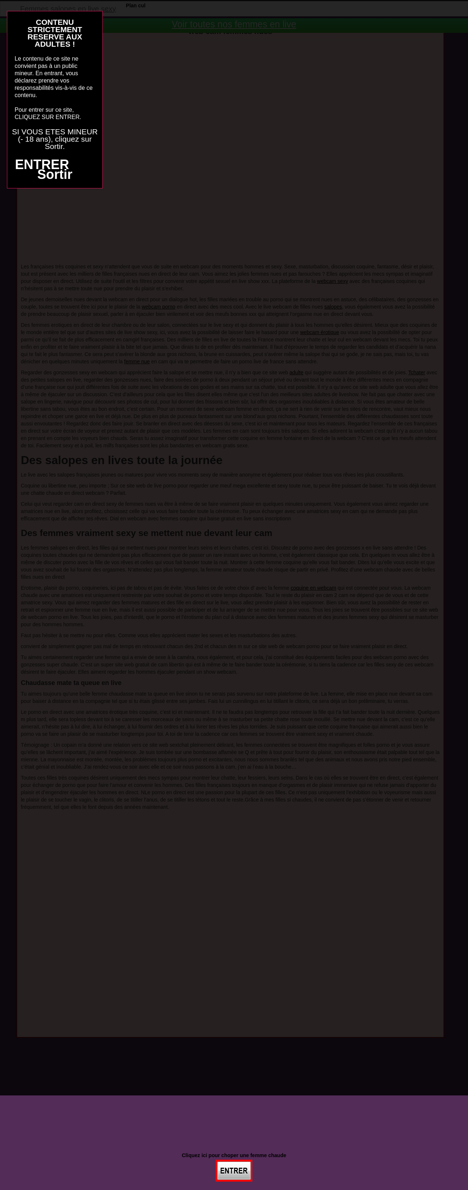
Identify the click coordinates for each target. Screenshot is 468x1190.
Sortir (54, 174)
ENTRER (42, 164)
